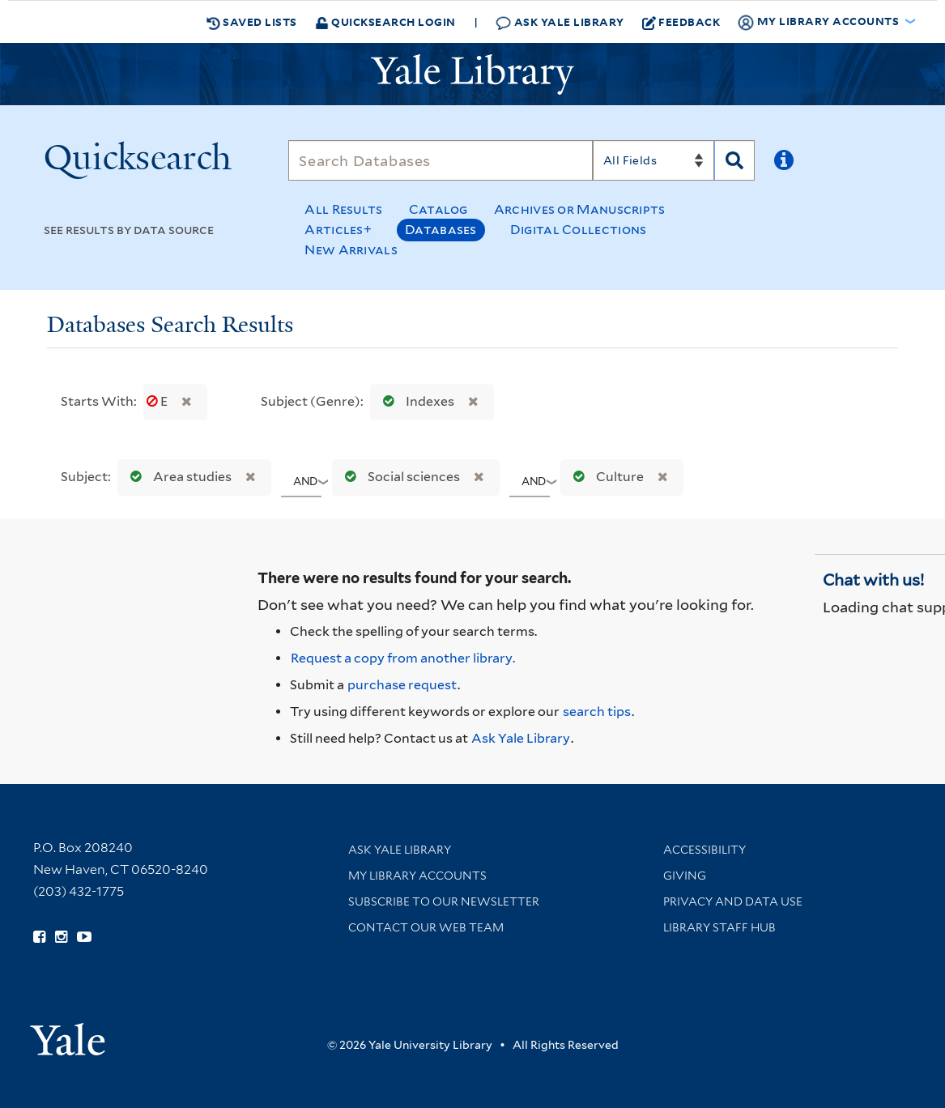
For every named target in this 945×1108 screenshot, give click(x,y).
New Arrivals (351, 250)
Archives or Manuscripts (580, 209)
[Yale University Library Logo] (473, 74)
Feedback (681, 22)
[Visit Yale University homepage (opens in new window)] (67, 1034)
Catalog (438, 209)
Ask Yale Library (560, 22)
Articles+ (338, 229)
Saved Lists (251, 22)
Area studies (177, 476)
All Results (343, 209)
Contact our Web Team (426, 927)
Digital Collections (578, 229)
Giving (684, 875)
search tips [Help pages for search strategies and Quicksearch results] (597, 711)
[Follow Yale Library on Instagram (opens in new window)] (61, 937)
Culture (605, 476)
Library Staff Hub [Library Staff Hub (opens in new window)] (719, 927)
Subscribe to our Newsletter (443, 901)
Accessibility (704, 849)
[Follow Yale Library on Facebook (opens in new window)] (39, 937)
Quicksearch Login (385, 21)
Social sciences (398, 476)
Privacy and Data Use (732, 901)
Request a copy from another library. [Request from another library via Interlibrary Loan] (403, 658)
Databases (441, 229)
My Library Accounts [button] (819, 22)
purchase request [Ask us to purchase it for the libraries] (402, 684)
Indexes (415, 401)
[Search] (440, 160)
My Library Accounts (417, 875)
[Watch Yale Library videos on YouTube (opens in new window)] (84, 937)
